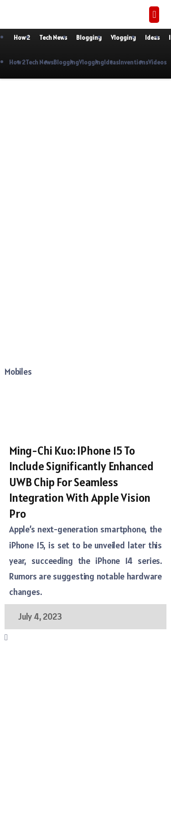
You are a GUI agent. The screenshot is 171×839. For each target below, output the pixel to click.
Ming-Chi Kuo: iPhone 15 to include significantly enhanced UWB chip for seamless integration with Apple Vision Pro (81, 482)
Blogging (89, 38)
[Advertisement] (85, 173)
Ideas (152, 38)
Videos (157, 62)
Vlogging (123, 38)
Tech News (53, 38)
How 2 (22, 38)
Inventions (133, 62)
